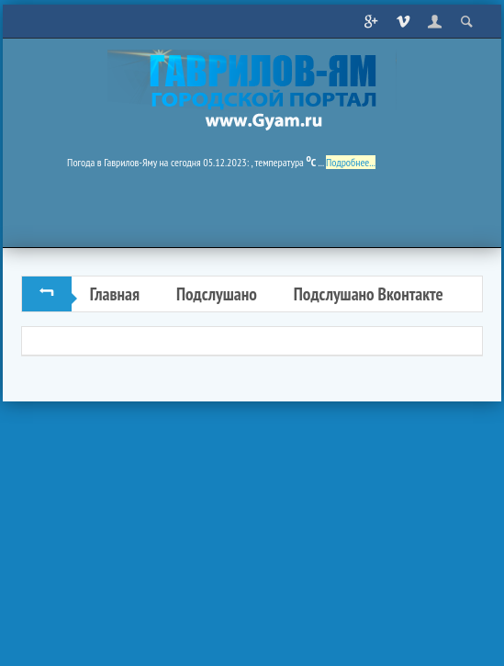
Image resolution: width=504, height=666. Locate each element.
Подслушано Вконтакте (368, 293)
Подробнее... (350, 162)
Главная (115, 293)
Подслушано (216, 293)
